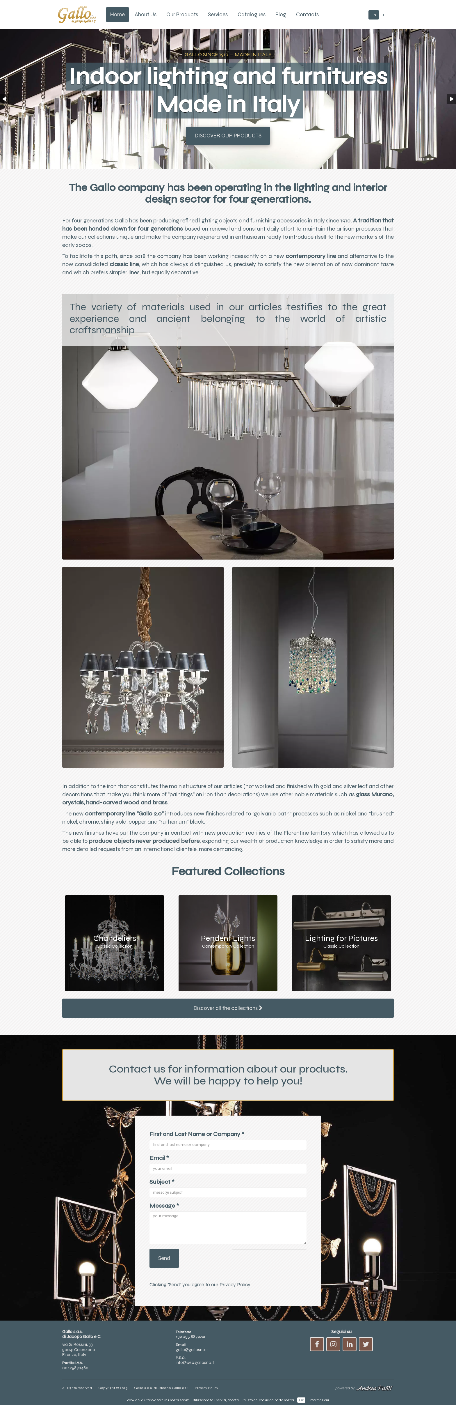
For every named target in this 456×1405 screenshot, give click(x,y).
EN (373, 15)
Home (117, 14)
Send (164, 1263)
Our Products (182, 14)
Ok (301, 1400)
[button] (4, 99)
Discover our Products (228, 135)
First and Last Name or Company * (196, 1138)
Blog (280, 14)
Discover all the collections (228, 1008)
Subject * (161, 1186)
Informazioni (319, 1400)
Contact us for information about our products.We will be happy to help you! (228, 1077)
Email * (159, 1162)
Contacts (307, 14)
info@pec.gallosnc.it (195, 1367)
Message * (164, 1210)
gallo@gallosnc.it (192, 1354)
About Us (145, 14)
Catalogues (252, 14)
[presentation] (269, 1263)
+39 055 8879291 (190, 1341)
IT (384, 15)
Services (218, 14)
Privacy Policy (235, 1289)
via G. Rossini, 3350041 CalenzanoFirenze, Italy (78, 1354)
